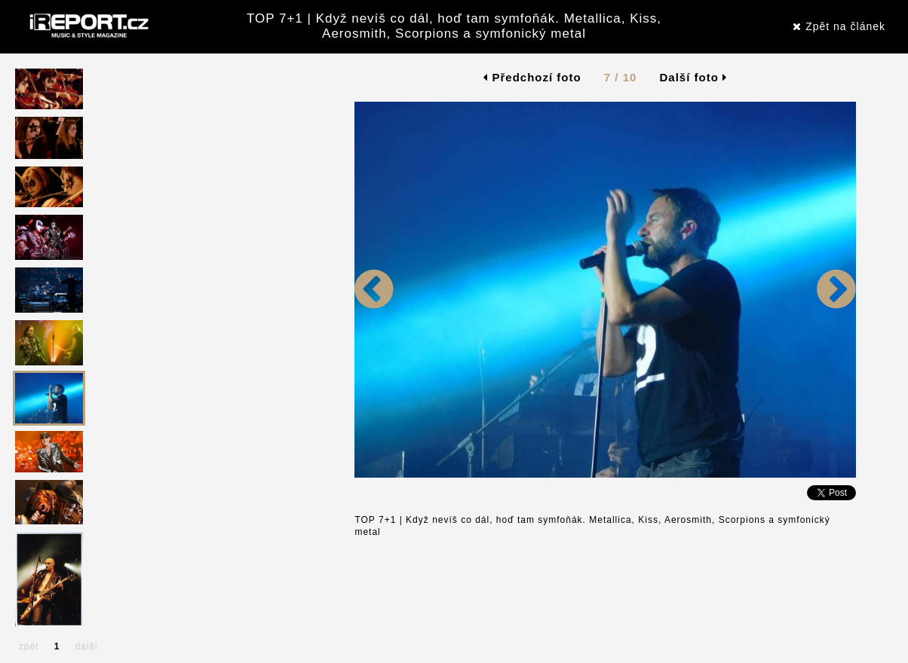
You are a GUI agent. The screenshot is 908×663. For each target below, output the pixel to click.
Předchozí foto (532, 77)
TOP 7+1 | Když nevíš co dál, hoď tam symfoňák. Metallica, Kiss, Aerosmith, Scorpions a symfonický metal (454, 26)
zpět (29, 646)
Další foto (694, 77)
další (86, 646)
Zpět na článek (839, 26)
